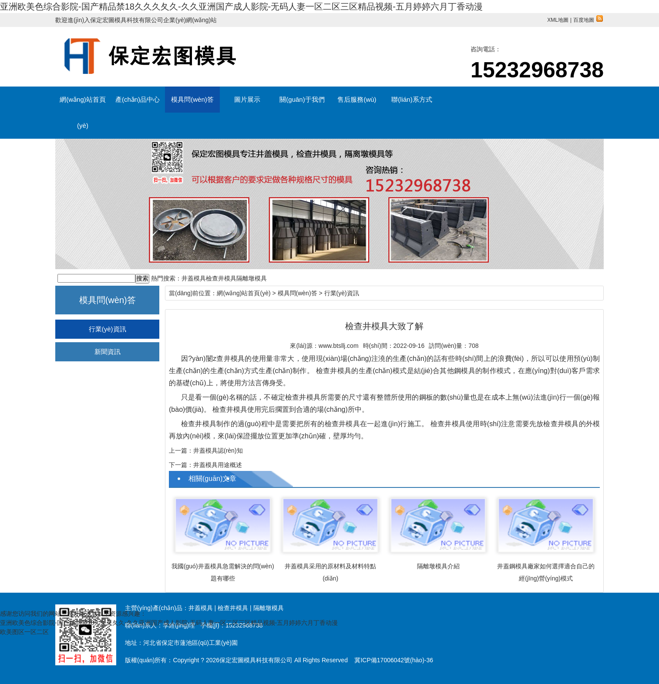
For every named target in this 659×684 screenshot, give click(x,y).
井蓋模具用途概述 (217, 464)
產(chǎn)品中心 (137, 99)
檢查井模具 (221, 278)
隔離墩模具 (251, 278)
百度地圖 (588, 20)
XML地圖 (557, 20)
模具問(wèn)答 (192, 99)
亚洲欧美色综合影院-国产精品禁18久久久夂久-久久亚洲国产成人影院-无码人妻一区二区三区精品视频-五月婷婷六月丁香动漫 (241, 6)
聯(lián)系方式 (411, 99)
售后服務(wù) (356, 99)
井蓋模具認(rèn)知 (218, 450)
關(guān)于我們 (301, 99)
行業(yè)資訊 (107, 329)
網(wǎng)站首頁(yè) (83, 104)
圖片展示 (247, 99)
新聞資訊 (107, 351)
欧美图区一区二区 (24, 631)
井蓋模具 (194, 278)
